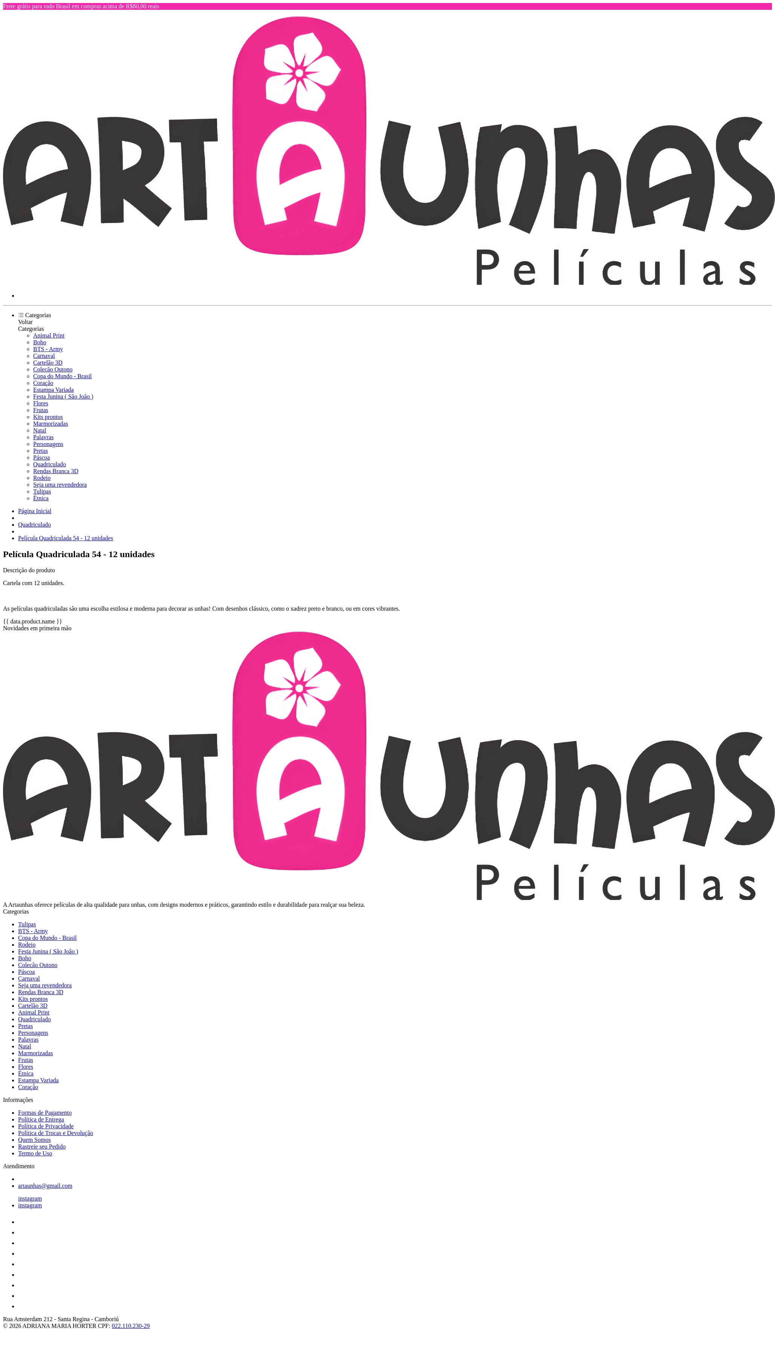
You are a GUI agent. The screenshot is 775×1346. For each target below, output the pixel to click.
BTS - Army (48, 349)
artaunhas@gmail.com (45, 1186)
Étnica (41, 498)
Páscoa (41, 457)
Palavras (43, 437)
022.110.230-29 (131, 1326)
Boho (39, 342)
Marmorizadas (50, 423)
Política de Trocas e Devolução (55, 1133)
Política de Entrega (41, 1119)
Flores (40, 403)
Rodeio (42, 478)
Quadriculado (49, 464)
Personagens (48, 444)
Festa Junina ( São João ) (63, 396)
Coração (43, 383)
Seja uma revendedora (60, 484)
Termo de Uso (35, 1153)
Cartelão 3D (48, 362)
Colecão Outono (52, 369)
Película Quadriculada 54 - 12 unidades (65, 538)
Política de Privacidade (46, 1126)
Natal (39, 430)
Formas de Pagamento (45, 1112)
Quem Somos (34, 1140)
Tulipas (42, 491)
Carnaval (44, 356)
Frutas (40, 410)
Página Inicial (34, 511)
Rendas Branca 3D (55, 471)
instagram (30, 1198)
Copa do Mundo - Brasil (62, 376)
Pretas (40, 451)
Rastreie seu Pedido (42, 1146)
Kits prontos (48, 417)
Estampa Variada (53, 390)
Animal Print (48, 335)
